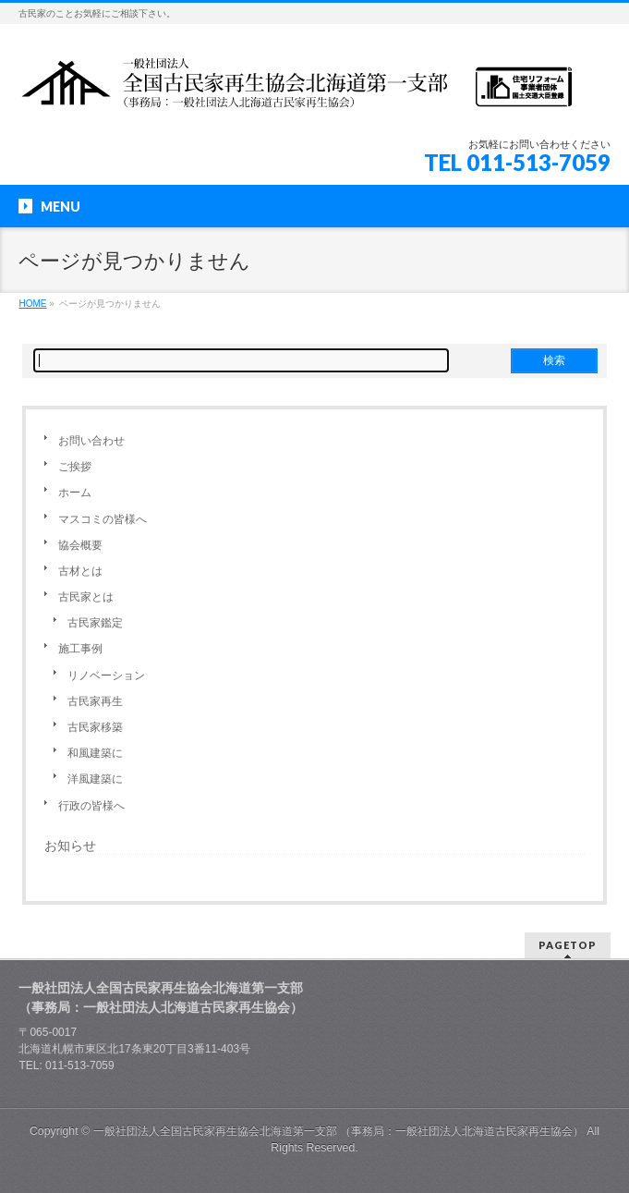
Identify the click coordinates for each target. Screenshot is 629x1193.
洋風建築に (95, 779)
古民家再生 (95, 701)
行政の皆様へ (91, 805)
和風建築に (95, 753)
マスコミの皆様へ (102, 519)
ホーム (74, 492)
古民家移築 (95, 727)
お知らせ (70, 845)
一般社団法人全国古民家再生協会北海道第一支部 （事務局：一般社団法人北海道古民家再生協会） (338, 1131)
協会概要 (80, 545)
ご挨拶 (74, 466)
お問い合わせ (91, 440)
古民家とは (86, 596)
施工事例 (80, 648)
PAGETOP (567, 945)
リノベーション (106, 675)
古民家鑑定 (95, 622)
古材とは (80, 571)
